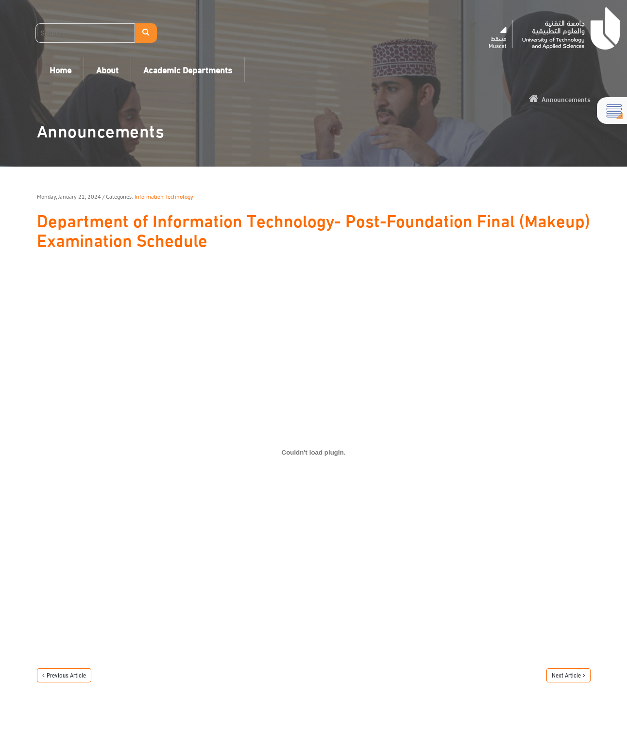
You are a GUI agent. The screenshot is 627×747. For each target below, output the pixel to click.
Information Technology (164, 196)
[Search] (85, 33)
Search (146, 33)
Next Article (566, 675)
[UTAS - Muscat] (554, 28)
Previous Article (66, 675)
